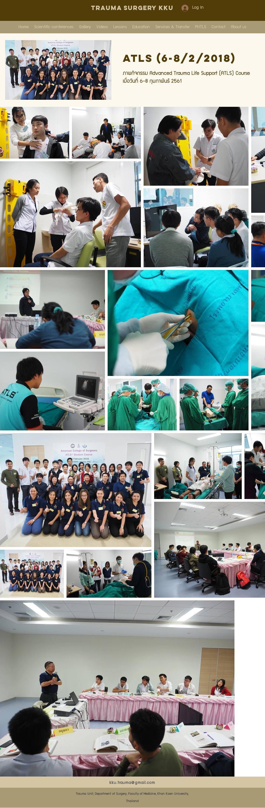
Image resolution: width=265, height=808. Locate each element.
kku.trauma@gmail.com (132, 783)
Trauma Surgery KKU (132, 8)
